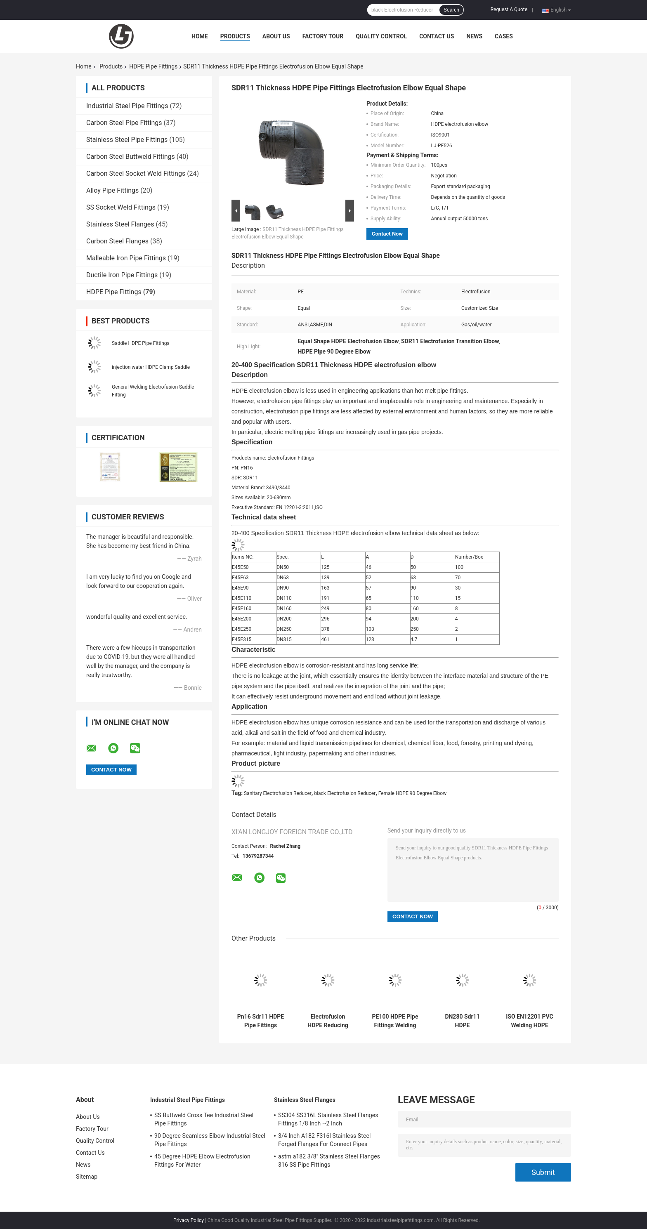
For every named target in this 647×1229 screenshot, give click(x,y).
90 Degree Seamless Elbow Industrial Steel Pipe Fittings (209, 1139)
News (474, 36)
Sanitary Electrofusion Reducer (278, 793)
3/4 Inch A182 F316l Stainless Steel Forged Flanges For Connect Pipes (324, 1139)
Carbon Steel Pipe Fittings (124, 123)
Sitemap (86, 1176)
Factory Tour (323, 36)
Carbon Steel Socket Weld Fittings (135, 173)
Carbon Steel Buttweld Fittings (130, 156)
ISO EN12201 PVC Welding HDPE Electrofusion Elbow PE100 (529, 1021)
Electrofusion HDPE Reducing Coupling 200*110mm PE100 (327, 1021)
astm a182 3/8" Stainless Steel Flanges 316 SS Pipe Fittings (329, 1160)
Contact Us (436, 36)
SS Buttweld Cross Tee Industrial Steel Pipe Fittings (203, 1119)
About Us (276, 36)
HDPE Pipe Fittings (153, 66)
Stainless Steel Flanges (120, 224)
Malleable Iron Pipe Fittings (126, 258)
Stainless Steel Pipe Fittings (127, 140)
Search (451, 10)
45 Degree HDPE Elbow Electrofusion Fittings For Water (202, 1160)
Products (235, 36)
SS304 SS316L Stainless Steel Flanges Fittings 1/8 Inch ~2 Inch (328, 1119)
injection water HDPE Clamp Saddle (151, 367)
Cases (504, 36)
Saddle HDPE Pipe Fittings (141, 343)
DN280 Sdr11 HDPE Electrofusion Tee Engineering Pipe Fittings (462, 1021)
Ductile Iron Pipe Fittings (122, 275)
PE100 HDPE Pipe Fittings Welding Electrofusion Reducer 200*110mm (395, 1021)
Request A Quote (509, 9)
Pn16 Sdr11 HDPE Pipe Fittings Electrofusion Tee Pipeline (260, 1021)
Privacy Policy (188, 1220)
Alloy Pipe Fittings (112, 190)
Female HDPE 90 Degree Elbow (412, 793)
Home (199, 36)
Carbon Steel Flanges (117, 241)
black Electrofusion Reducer (344, 793)
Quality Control (381, 36)
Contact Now (387, 234)
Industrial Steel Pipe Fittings (127, 106)
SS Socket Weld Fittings (121, 207)
